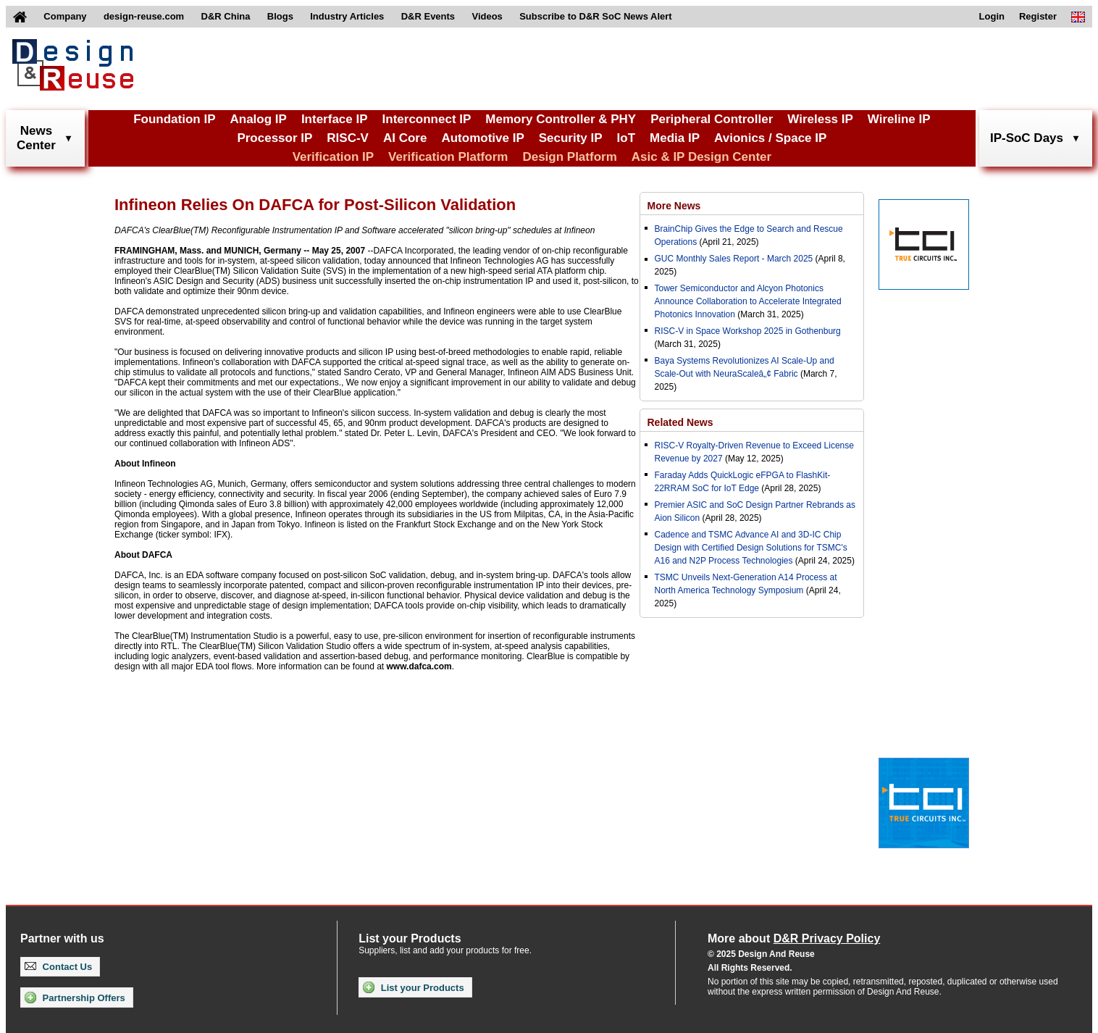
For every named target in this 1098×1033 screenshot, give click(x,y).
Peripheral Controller (711, 119)
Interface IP (334, 119)
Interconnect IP (427, 119)
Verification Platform (448, 157)
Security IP (571, 138)
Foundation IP (174, 119)
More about (794, 938)
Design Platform (569, 157)
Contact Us (58, 966)
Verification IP (333, 157)
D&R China (226, 16)
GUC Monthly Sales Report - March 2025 (734, 259)
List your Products (413, 987)
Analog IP (258, 119)
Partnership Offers (75, 997)
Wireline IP (899, 119)
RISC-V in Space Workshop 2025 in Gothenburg (748, 331)
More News (674, 206)
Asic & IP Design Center (701, 157)
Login (992, 16)
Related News (680, 422)
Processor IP (274, 138)
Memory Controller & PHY (560, 119)
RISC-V (348, 138)
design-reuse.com (144, 16)
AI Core (405, 138)
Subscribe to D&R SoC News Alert (595, 16)
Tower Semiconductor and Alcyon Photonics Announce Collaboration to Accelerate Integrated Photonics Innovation (748, 301)
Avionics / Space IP (770, 138)
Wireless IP (820, 119)
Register (1038, 16)
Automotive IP (482, 138)
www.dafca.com (419, 666)
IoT (626, 138)
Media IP (675, 138)
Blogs (280, 16)
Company (64, 16)
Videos (487, 16)
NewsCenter (36, 138)
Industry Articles (347, 16)
